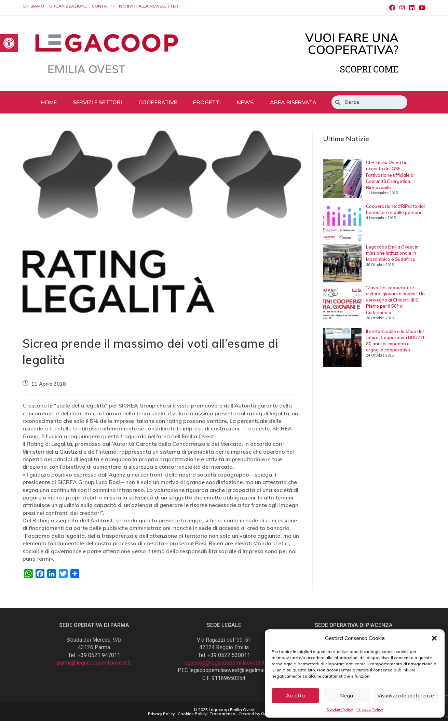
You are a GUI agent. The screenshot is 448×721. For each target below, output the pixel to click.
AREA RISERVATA (293, 102)
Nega (346, 695)
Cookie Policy (340, 709)
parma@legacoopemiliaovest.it (94, 662)
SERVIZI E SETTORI (97, 102)
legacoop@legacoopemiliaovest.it (223, 662)
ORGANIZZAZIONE (68, 6)
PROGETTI (207, 102)
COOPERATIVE (157, 102)
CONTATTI (103, 6)
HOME (49, 102)
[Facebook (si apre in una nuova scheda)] (392, 7)
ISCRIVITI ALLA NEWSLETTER (148, 6)
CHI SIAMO (33, 6)
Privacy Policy (369, 709)
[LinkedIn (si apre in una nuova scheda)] (412, 7)
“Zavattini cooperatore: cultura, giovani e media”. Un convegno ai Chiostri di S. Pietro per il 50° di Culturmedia (395, 300)
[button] (434, 638)
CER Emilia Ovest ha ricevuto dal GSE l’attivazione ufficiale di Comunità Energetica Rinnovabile (390, 175)
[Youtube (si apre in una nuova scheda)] (421, 7)
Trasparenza (222, 713)
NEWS (245, 102)
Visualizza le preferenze (405, 695)
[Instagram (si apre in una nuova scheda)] (402, 7)
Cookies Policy (192, 713)
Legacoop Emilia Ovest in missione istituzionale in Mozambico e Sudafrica (392, 253)
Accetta (295, 695)
